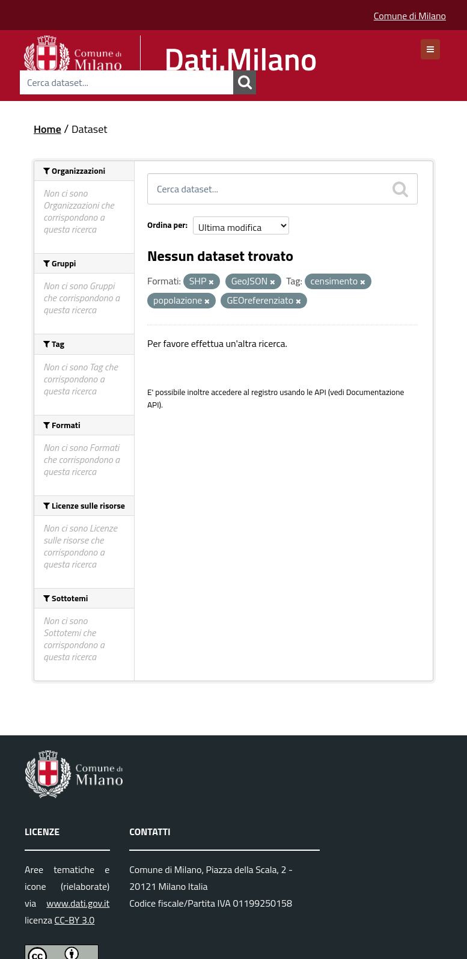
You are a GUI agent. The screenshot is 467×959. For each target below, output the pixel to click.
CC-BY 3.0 (75, 920)
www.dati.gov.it (77, 903)
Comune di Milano (410, 15)
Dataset (90, 129)
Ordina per (166, 224)
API (320, 392)
